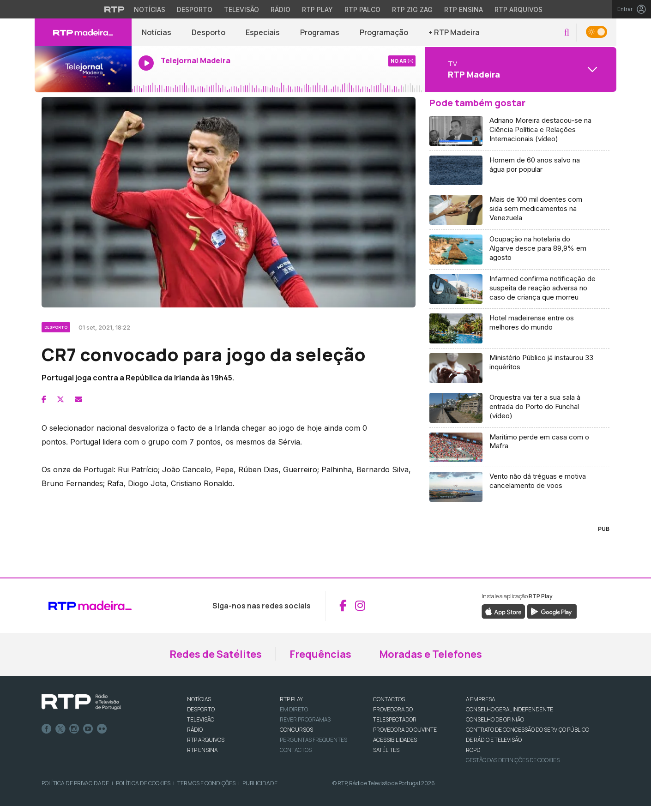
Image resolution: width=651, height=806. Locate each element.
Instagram (74, 729)
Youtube (88, 729)
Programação (384, 32)
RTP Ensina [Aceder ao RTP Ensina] (463, 9)
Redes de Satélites (215, 654)
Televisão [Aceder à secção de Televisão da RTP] (241, 9)
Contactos (296, 750)
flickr (102, 729)
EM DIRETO (294, 709)
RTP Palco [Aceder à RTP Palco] (362, 9)
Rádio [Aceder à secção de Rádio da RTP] (280, 9)
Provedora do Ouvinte (405, 730)
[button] (566, 33)
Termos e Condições (206, 783)
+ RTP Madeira (454, 32)
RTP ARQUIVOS (205, 740)
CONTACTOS (389, 699)
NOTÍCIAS (199, 699)
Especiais (263, 32)
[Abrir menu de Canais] (519, 69)
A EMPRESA (480, 699)
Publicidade (259, 783)
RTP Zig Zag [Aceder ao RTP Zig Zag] (412, 9)
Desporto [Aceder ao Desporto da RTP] (194, 9)
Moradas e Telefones (430, 654)
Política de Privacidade (75, 783)
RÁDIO (195, 730)
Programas (319, 32)
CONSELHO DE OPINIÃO (495, 719)
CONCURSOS (296, 730)
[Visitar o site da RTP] (114, 9)
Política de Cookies (143, 783)
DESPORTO (201, 709)
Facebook (47, 729)
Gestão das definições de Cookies (513, 760)
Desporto (208, 32)
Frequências (320, 654)
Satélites (386, 750)
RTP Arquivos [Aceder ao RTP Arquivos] (518, 9)
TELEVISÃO (200, 719)
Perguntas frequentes (313, 740)
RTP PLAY (291, 699)
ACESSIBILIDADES (395, 740)
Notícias (156, 32)
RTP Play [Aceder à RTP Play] (317, 9)
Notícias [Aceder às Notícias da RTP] (149, 9)
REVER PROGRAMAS (305, 719)
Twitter (60, 729)
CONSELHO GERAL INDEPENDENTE (509, 709)
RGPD (473, 750)
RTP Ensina (202, 750)
